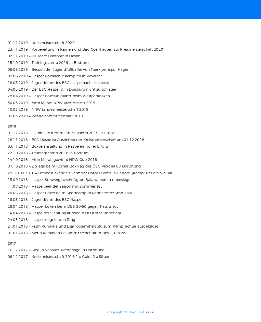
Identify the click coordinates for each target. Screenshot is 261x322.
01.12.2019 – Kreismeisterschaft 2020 (41, 42)
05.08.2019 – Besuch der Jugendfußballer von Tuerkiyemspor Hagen (68, 69)
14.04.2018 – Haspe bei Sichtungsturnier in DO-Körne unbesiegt (64, 213)
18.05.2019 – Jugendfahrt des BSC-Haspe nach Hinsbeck (58, 82)
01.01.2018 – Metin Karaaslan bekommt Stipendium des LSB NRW (67, 233)
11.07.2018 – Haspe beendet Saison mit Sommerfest (55, 186)
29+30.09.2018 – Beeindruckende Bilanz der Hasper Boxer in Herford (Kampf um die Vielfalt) (90, 173)
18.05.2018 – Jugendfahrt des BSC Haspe (44, 199)
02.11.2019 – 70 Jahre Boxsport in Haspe (44, 56)
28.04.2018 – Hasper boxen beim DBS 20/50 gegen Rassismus (63, 206)
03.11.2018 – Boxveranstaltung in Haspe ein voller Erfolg (58, 146)
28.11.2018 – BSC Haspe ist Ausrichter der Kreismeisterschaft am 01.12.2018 (76, 139)
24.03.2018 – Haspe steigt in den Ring (41, 219)
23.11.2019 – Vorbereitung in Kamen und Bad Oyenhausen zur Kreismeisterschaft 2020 (85, 49)
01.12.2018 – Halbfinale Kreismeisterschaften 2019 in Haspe (61, 133)
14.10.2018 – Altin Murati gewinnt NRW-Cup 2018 (52, 159)
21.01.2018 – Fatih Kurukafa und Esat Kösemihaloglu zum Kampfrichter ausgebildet (83, 226)
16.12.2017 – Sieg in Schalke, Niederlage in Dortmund (56, 250)
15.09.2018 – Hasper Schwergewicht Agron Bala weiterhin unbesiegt (68, 179)
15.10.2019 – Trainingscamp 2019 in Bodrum (48, 62)
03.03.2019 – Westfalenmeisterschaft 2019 (45, 116)
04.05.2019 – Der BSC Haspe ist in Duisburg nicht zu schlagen (63, 89)
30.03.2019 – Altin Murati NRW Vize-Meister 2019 (52, 103)
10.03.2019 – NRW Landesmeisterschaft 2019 (48, 109)
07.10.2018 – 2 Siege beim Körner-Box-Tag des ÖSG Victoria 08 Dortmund (74, 166)
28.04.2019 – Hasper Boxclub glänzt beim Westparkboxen (59, 96)
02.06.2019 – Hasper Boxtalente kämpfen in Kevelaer (55, 76)
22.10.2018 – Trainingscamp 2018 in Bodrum (48, 153)
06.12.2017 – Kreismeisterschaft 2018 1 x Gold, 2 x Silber (58, 256)
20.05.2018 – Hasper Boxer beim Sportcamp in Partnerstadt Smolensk (70, 193)
